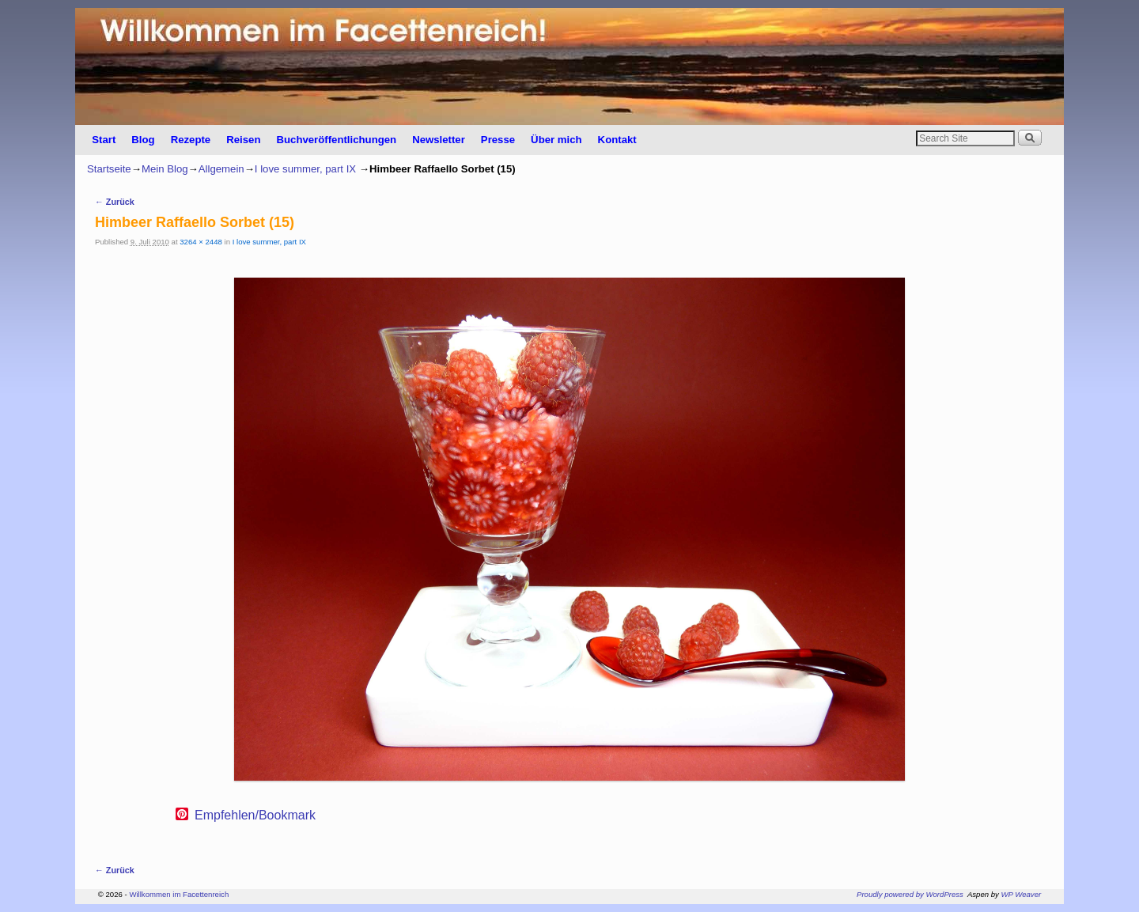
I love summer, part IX (305, 169)
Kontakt (617, 140)
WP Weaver (1021, 894)
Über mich (556, 140)
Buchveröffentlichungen (336, 140)
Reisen (243, 140)
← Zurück (114, 201)
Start (103, 140)
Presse (498, 140)
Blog (142, 140)
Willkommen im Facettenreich (179, 894)
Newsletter (438, 140)
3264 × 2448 (201, 241)
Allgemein (221, 169)
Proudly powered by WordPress (910, 894)
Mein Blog (165, 169)
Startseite (109, 169)
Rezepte (191, 140)
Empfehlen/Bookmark (255, 815)
